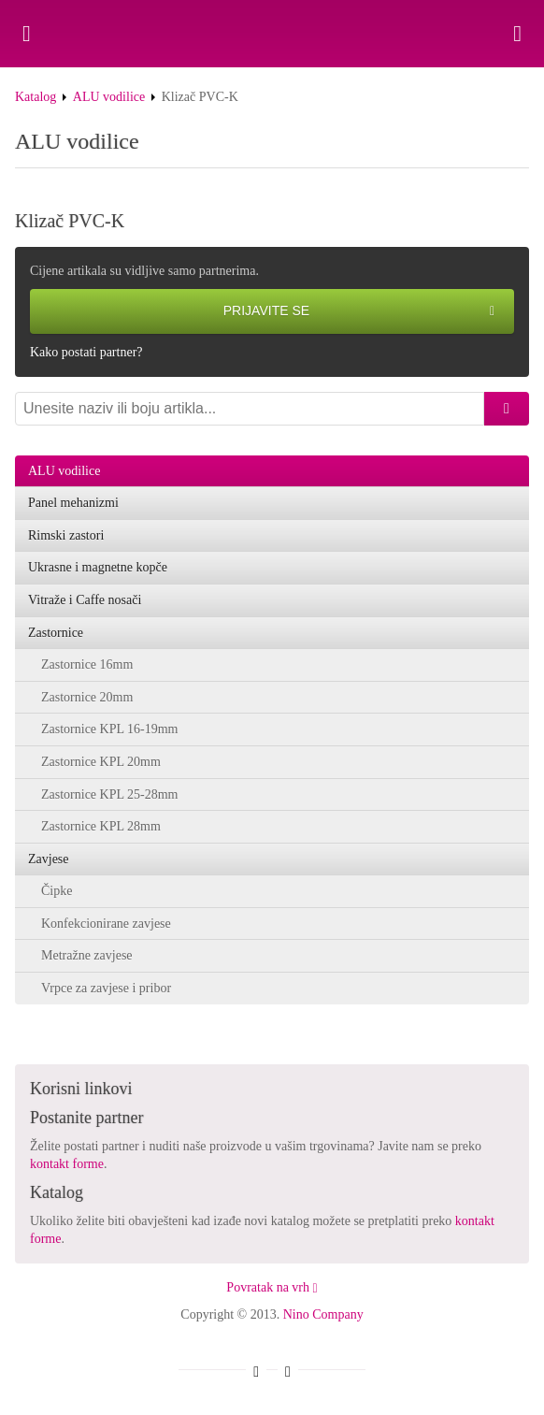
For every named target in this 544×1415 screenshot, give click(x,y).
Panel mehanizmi (73, 503)
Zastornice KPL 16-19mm (109, 729)
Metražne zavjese (87, 955)
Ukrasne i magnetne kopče (97, 567)
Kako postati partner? (86, 352)
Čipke (56, 891)
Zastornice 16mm (87, 664)
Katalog (35, 97)
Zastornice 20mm (87, 697)
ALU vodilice (109, 97)
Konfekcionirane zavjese (106, 924)
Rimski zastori (66, 535)
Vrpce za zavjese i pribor (106, 988)
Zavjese (48, 859)
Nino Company (323, 1314)
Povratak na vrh (271, 1287)
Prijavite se (358, 311)
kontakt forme (67, 1164)
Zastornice (55, 633)
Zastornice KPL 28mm (101, 826)
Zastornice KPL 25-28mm (109, 794)
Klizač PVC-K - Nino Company (272, 33)
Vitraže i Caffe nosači (84, 600)
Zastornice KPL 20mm (101, 762)
